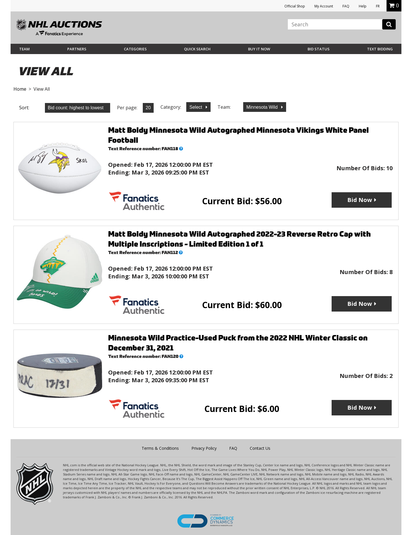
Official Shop (294, 6)
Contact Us (260, 448)
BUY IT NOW (259, 48)
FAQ (345, 6)
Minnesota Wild (262, 107)
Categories (135, 48)
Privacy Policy (204, 448)
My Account (323, 6)
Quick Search (197, 48)
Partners (76, 48)
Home (19, 89)
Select (196, 107)
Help (363, 6)
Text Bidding (380, 48)
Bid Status (319, 48)
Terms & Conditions (160, 448)
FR (378, 6)
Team (24, 48)
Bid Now (359, 200)
